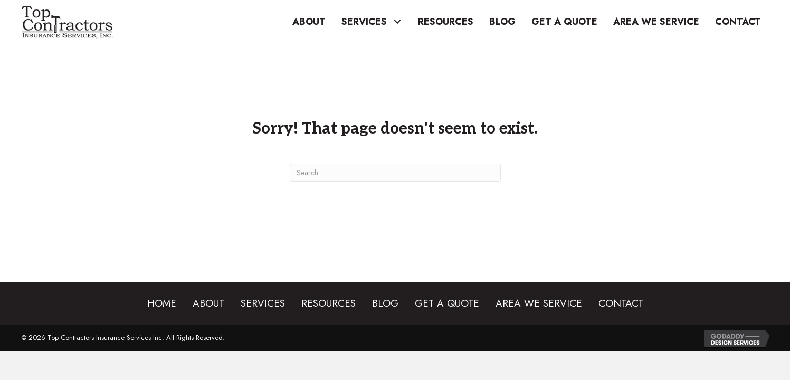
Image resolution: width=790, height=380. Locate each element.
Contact (620, 303)
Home (161, 303)
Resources (328, 303)
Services (263, 303)
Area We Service (539, 303)
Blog (385, 303)
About (208, 303)
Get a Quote (447, 303)
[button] (397, 22)
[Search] (395, 173)
